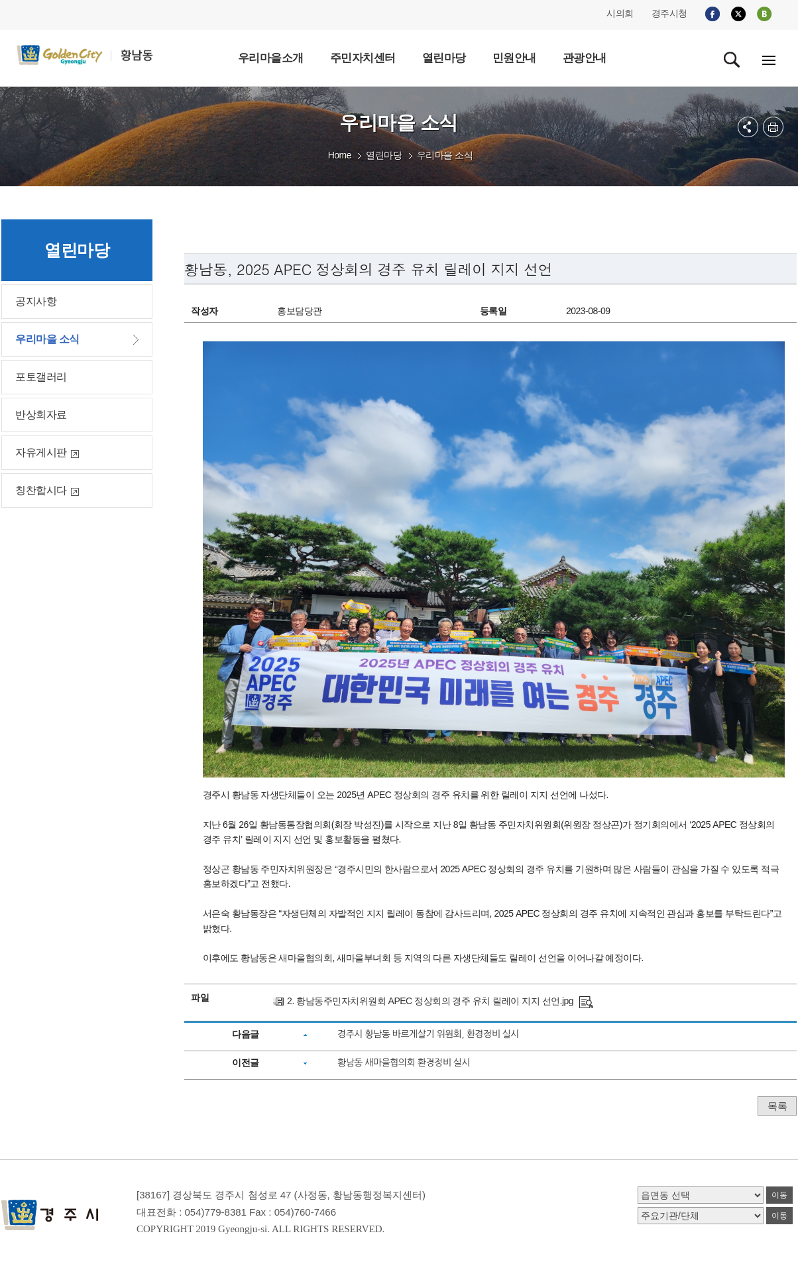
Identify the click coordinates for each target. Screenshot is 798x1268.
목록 (777, 1106)
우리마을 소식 (445, 155)
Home (339, 155)
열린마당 (384, 155)
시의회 (620, 13)
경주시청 (669, 13)
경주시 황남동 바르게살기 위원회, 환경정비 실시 (428, 1034)
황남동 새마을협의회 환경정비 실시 (403, 1062)
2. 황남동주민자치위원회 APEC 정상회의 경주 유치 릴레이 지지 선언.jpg (430, 1001)
